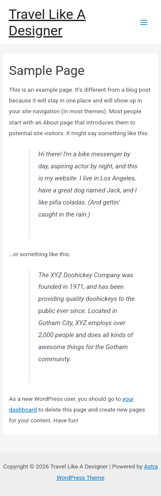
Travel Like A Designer (47, 22)
